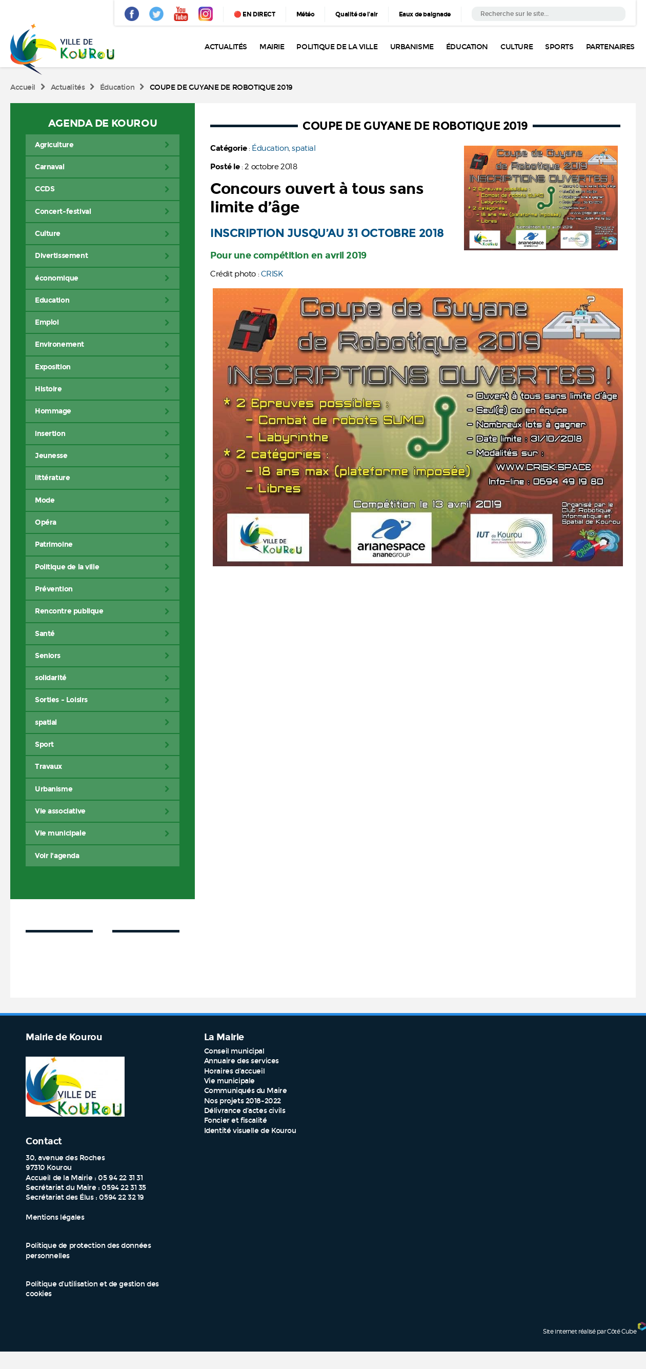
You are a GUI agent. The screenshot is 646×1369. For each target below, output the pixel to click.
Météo (305, 14)
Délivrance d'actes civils (245, 1110)
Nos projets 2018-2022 (242, 1101)
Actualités (226, 47)
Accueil (22, 87)
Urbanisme (412, 47)
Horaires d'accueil (234, 1071)
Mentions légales (55, 1217)
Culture (516, 47)
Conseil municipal (234, 1051)
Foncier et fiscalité (235, 1120)
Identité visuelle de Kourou (250, 1130)
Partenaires (610, 47)
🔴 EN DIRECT (254, 14)
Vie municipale (229, 1081)
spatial (303, 148)
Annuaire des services (241, 1061)
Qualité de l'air (356, 14)
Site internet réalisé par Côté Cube (589, 1331)
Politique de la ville (336, 47)
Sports (559, 47)
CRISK (272, 274)
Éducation (467, 47)
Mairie (271, 47)
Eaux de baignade (425, 14)
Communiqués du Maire (245, 1090)
